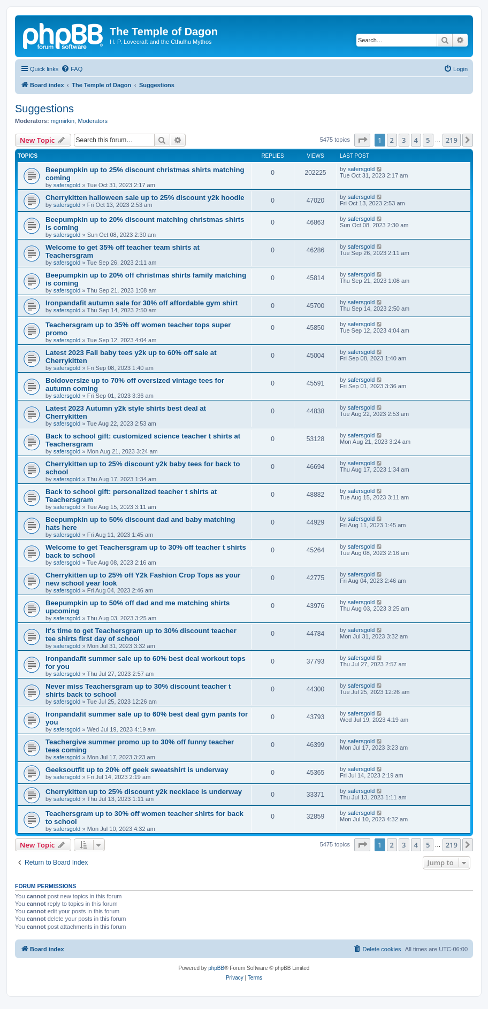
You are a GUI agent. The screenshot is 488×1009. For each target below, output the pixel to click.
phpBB (216, 968)
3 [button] (404, 140)
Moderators (93, 121)
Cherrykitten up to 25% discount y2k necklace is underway (143, 792)
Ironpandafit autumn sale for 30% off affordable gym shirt (141, 303)
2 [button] (392, 140)
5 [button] (428, 140)
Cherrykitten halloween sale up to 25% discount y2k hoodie (145, 198)
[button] (362, 140)
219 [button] (452, 140)
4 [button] (416, 140)
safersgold (67, 185)
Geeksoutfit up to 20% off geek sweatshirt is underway (136, 770)
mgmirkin (63, 121)
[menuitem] (71, 69)
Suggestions (44, 108)
